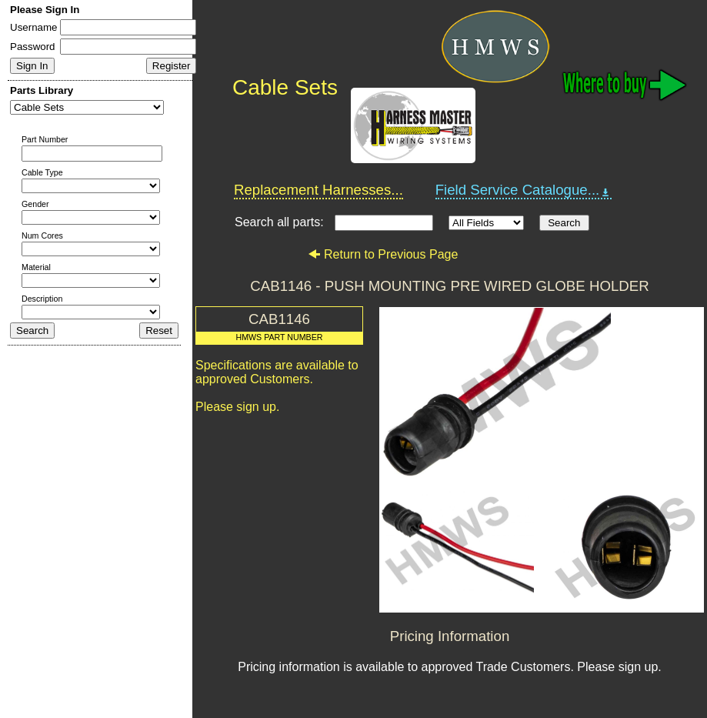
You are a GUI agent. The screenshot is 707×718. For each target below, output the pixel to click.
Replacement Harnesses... (318, 190)
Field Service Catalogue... (523, 190)
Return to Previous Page (383, 254)
